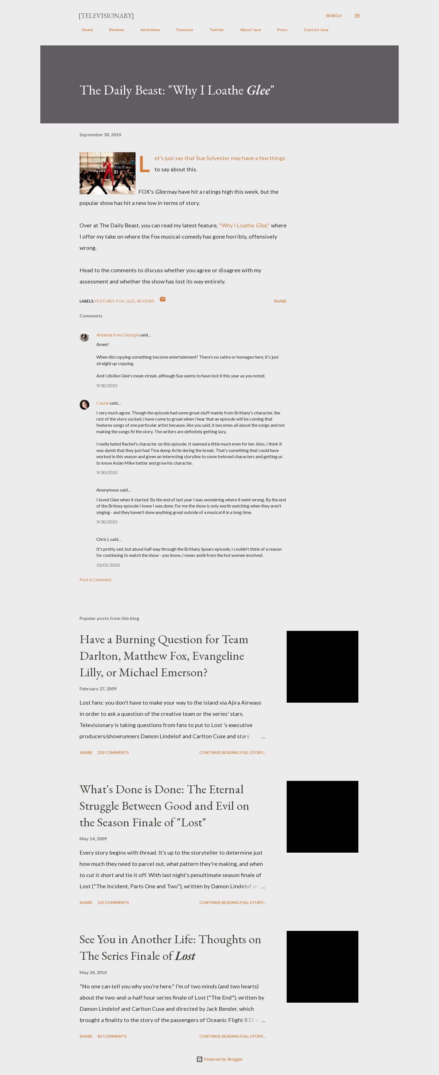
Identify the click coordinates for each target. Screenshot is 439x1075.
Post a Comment (95, 579)
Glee (130, 301)
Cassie (102, 402)
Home (84, 29)
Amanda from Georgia (117, 334)
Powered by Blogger (219, 1059)
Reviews (113, 29)
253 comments (113, 752)
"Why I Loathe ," (244, 225)
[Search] (334, 15)
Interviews (147, 29)
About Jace (247, 29)
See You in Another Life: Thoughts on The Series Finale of (170, 947)
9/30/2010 (106, 385)
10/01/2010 (108, 565)
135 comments (113, 902)
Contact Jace (312, 29)
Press (279, 29)
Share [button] (280, 301)
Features (181, 29)
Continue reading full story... (232, 752)
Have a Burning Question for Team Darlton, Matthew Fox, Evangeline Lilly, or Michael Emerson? (164, 655)
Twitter (213, 29)
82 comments (112, 1036)
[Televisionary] (106, 15)
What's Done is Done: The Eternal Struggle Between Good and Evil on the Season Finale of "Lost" (164, 805)
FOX (120, 301)
